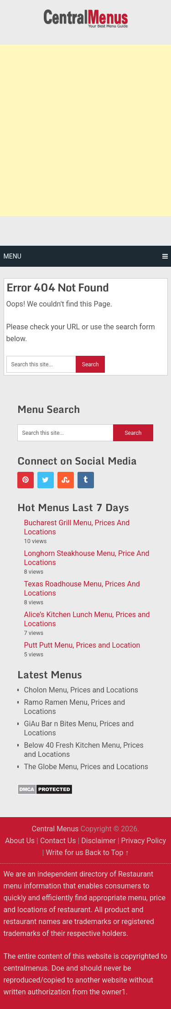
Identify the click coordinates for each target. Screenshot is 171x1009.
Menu (12, 256)
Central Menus (54, 828)
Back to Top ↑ (107, 852)
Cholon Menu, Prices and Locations (81, 690)
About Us (20, 840)
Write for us (64, 852)
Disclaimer (98, 840)
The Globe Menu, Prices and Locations (86, 766)
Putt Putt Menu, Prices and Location (82, 645)
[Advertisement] (85, 130)
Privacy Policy (143, 840)
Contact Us (58, 840)
